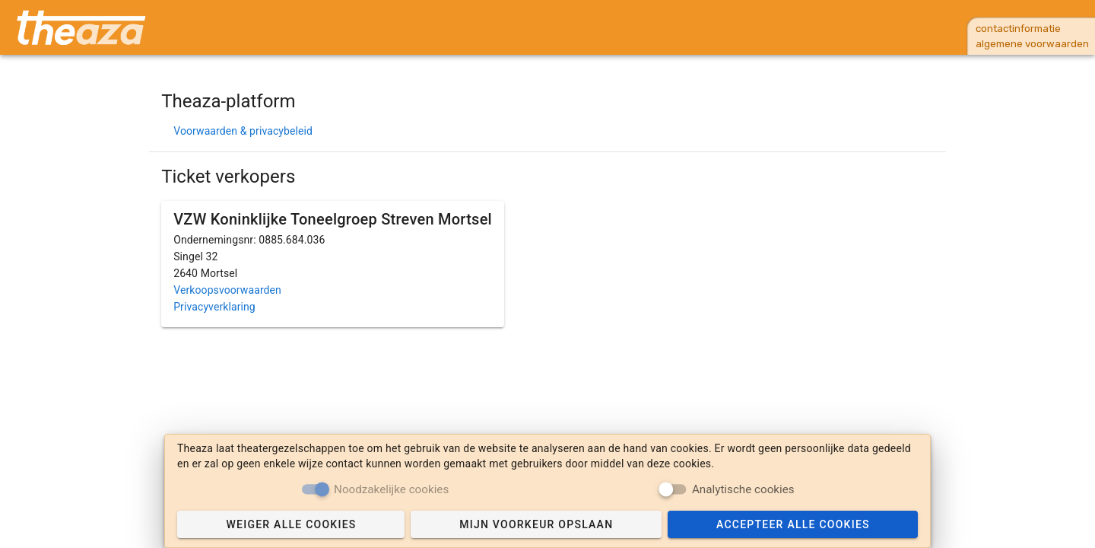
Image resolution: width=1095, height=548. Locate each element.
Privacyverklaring (214, 307)
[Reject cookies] (291, 524)
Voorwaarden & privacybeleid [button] (243, 131)
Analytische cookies (743, 488)
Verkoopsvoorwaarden (227, 290)
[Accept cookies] (793, 524)
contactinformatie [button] (1018, 28)
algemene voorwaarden (1032, 43)
